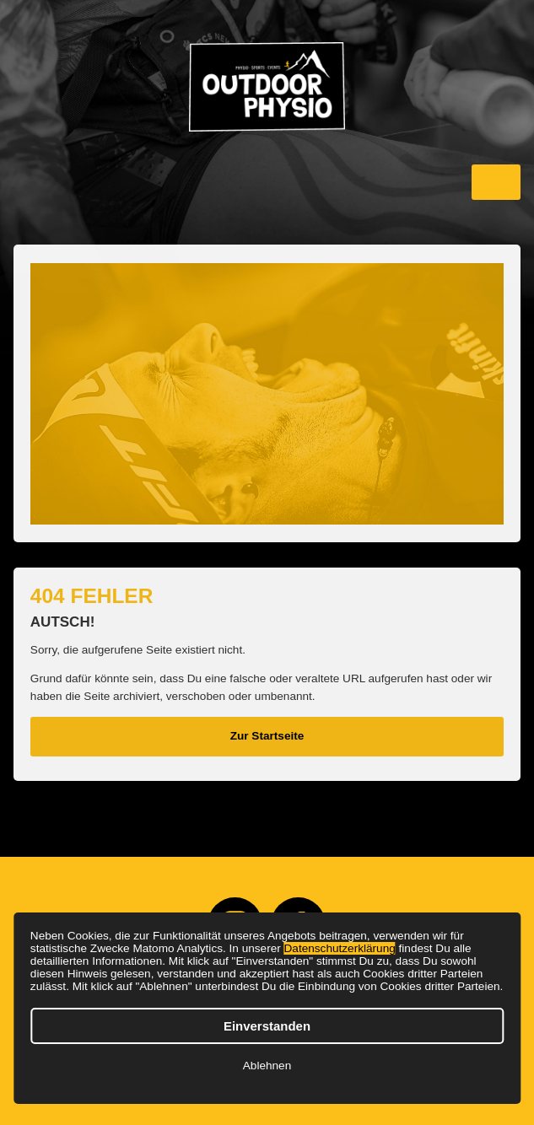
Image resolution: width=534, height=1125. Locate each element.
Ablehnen (267, 1065)
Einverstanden (267, 1026)
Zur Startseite (267, 735)
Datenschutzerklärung (340, 948)
